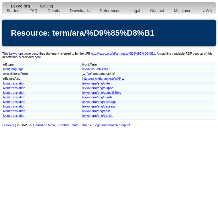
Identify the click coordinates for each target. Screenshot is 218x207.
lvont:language (13, 69)
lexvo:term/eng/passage (99, 101)
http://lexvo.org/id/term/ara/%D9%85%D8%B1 (123, 53)
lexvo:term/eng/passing (98, 106)
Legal (135, 10)
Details (54, 10)
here (38, 57)
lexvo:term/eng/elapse (97, 88)
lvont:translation (14, 83)
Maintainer (183, 10)
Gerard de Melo (44, 125)
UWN (207, 10)
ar (89, 73)
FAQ (34, 10)
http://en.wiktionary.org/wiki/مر (103, 78)
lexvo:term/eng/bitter (96, 83)
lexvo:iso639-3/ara (95, 69)
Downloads (80, 10)
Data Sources (81, 125)
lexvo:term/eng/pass (96, 111)
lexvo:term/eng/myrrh (97, 97)
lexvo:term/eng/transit (97, 115)
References (110, 10)
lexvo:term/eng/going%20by (101, 92)
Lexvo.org (16, 53)
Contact (157, 10)
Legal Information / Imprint (112, 125)
